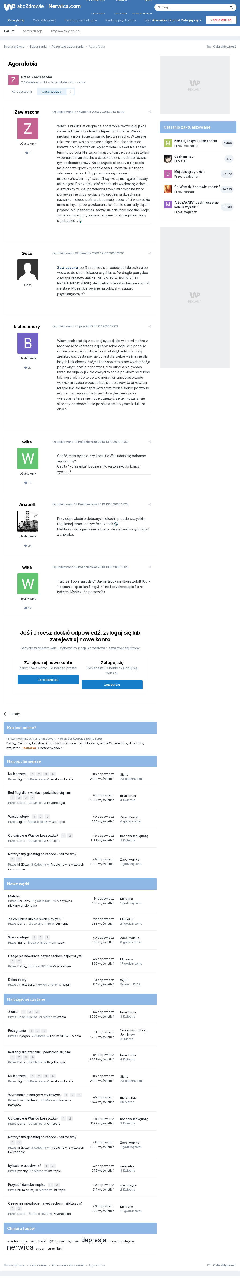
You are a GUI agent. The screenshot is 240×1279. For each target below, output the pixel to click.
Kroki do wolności (60, 760)
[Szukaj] (178, 7)
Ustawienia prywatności (140, 1255)
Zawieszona (41, 77)
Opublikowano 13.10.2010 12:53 (88, 426)
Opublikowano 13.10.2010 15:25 (88, 548)
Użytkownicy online (65, 31)
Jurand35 (136, 725)
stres (51, 1219)
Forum (9, 31)
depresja (93, 1210)
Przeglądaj (16, 22)
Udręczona (68, 725)
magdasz (190, 212)
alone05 (106, 725)
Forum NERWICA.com (65, 1011)
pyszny (22, 1143)
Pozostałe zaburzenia (68, 82)
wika (27, 426)
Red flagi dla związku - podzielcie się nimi (39, 773)
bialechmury (27, 316)
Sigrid (21, 760)
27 (28, 357)
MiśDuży (23, 842)
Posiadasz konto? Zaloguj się (177, 20)
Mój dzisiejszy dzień (189, 172)
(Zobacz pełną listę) (87, 720)
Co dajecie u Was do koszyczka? (33, 815)
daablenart (191, 176)
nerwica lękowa (67, 1212)
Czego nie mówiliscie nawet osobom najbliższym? (45, 933)
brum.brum (128, 776)
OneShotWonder (50, 729)
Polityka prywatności (102, 1255)
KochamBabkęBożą (134, 815)
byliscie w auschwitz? (25, 1138)
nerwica (20, 1217)
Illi (185, 161)
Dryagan (23, 1011)
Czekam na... (184, 156)
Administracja (33, 31)
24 (28, 527)
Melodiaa (127, 897)
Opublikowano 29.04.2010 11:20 (86, 248)
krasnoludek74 (28, 1074)
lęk (51, 1212)
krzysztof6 (14, 729)
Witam (66, 961)
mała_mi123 (128, 1072)
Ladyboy (38, 725)
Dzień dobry (17, 956)
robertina (120, 725)
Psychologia (56, 783)
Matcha (14, 874)
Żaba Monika (129, 796)
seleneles (127, 1138)
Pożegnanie (17, 1006)
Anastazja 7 (25, 961)
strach (40, 1219)
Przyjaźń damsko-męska (27, 1156)
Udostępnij (22, 91)
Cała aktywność (44, 20)
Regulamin (74, 1255)
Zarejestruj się (221, 20)
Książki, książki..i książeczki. (196, 141)
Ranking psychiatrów (120, 20)
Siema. (13, 988)
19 (27, 467)
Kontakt (169, 1255)
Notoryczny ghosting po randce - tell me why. (42, 833)
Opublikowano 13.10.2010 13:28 (88, 486)
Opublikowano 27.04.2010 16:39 (86, 112)
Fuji (81, 725)
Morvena (91, 725)
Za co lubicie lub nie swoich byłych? (35, 897)
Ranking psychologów (81, 20)
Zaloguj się (112, 666)
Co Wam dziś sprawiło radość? (197, 187)
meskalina (191, 146)
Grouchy (52, 725)
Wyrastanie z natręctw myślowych (35, 1069)
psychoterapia (17, 1212)
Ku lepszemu (18, 755)
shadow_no (128, 1157)
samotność (38, 1212)
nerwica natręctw (122, 1212)
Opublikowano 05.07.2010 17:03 (83, 316)
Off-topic (58, 801)
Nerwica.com (62, 6)
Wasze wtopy (19, 796)
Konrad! (189, 191)
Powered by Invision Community (120, 1270)
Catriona (24, 725)
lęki (59, 1219)
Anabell (27, 486)
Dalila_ (11, 725)
